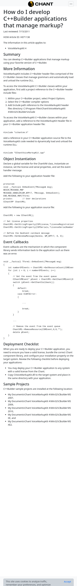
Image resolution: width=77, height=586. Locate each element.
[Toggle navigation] (71, 4)
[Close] (67, 582)
